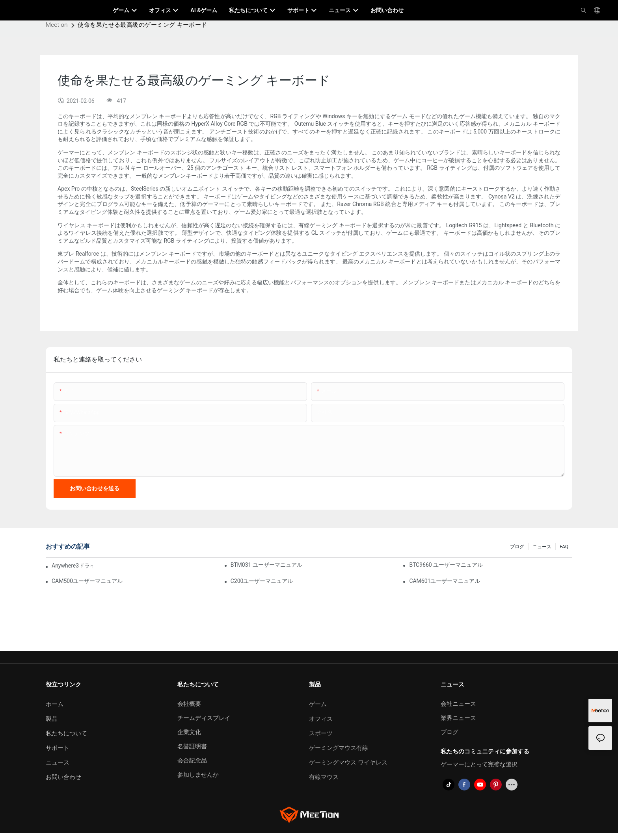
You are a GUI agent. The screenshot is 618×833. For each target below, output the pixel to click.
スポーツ (321, 733)
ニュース (541, 546)
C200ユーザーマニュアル (262, 581)
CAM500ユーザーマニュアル (87, 581)
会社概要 (189, 703)
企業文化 (189, 732)
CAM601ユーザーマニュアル (444, 581)
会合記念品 (192, 760)
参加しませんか (198, 774)
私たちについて (66, 733)
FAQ (564, 546)
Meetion (57, 24)
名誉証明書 (192, 746)
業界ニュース (458, 718)
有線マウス (324, 777)
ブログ (517, 546)
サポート (57, 747)
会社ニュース (458, 703)
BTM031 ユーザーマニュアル (266, 565)
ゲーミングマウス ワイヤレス (348, 762)
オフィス (321, 718)
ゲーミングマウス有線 (338, 747)
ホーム (54, 704)
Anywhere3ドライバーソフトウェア (72, 565)
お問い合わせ (63, 777)
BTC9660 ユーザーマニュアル (446, 565)
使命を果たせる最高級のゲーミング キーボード (142, 24)
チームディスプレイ (204, 718)
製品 (52, 718)
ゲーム (318, 704)
